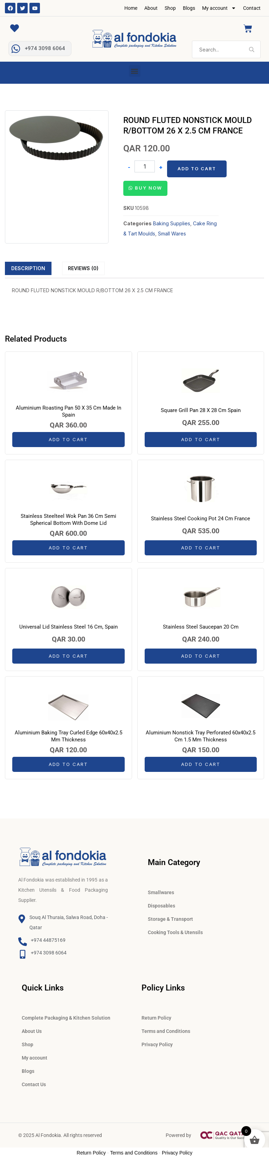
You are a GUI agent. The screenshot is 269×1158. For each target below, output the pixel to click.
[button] (134, 71)
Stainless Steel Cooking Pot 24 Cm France (200, 518)
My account (219, 8)
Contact (252, 8)
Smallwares (161, 892)
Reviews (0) (83, 268)
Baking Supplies (171, 223)
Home (130, 8)
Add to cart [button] (68, 439)
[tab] (28, 268)
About (151, 8)
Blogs (189, 8)
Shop (170, 8)
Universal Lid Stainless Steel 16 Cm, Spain (68, 627)
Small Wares (172, 234)
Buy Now (148, 188)
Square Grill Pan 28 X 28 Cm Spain (201, 410)
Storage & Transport (170, 919)
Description (28, 268)
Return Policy (156, 1018)
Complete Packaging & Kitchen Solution (66, 1018)
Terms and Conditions (166, 1031)
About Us (32, 1031)
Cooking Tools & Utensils (175, 932)
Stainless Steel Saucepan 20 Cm (201, 627)
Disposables (161, 906)
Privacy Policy (157, 1044)
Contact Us (34, 1084)
